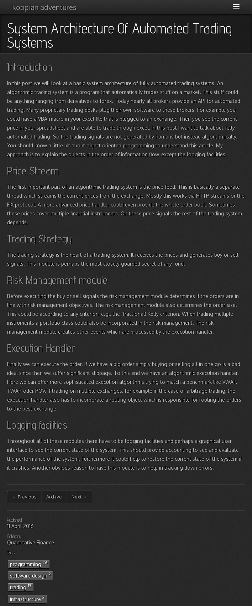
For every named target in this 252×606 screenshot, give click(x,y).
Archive (54, 497)
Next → (79, 497)
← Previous (24, 497)
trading (20, 586)
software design (30, 575)
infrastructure (27, 598)
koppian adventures (44, 7)
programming (28, 563)
